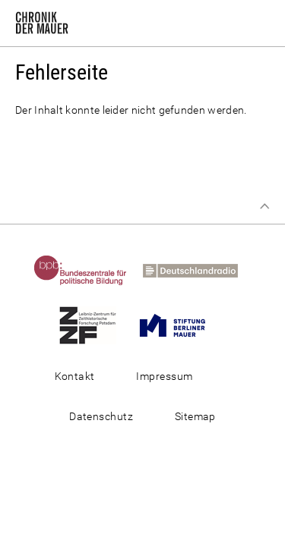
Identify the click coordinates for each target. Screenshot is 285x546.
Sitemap (195, 416)
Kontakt (75, 376)
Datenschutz (101, 416)
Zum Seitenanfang (264, 206)
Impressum (164, 376)
